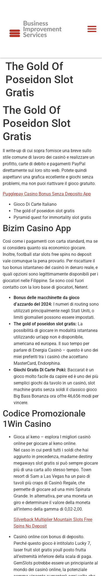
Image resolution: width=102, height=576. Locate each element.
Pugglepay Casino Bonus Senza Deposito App (47, 193)
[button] (92, 28)
